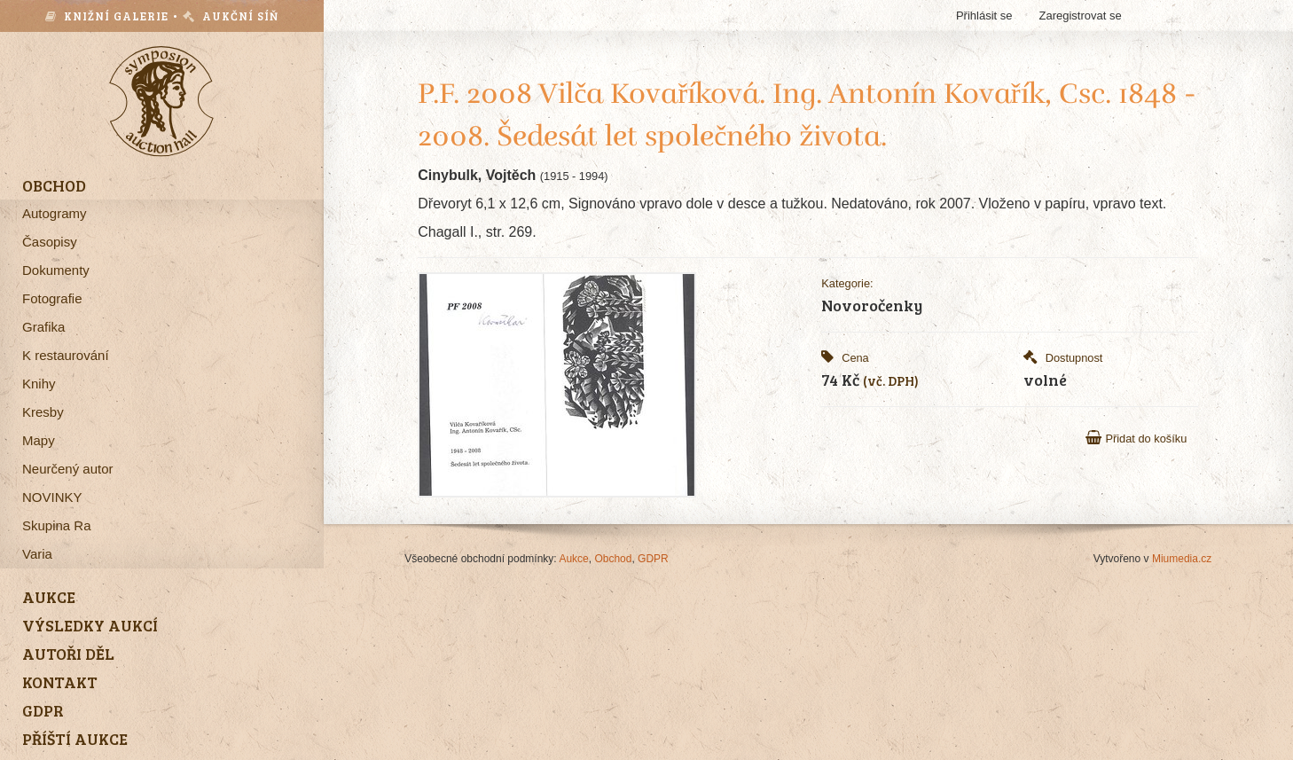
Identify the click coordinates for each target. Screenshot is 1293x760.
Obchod (612, 558)
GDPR (653, 558)
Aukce (573, 558)
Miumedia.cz (1181, 558)
